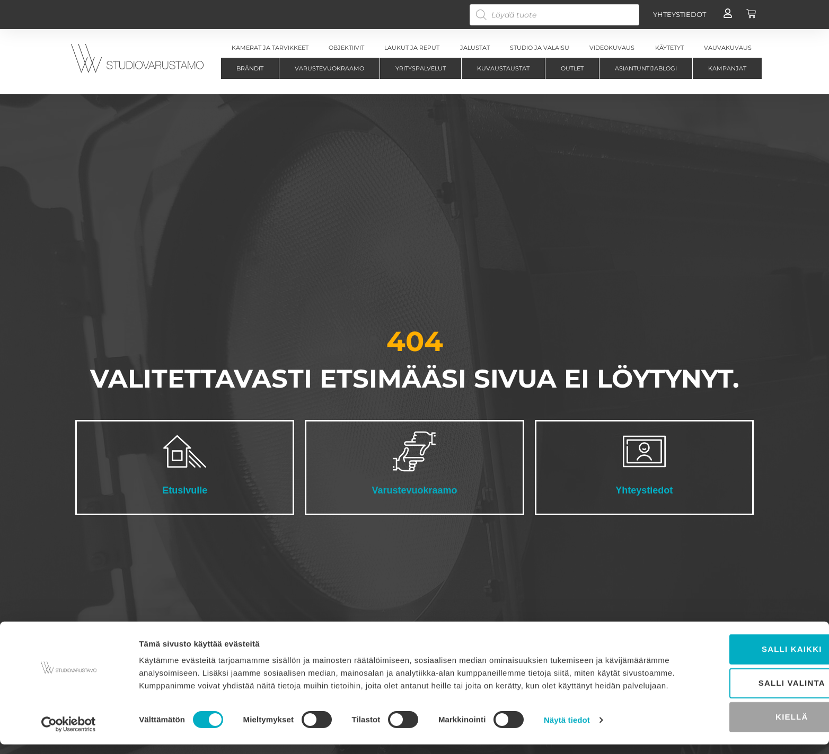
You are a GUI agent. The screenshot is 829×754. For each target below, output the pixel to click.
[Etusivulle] (184, 451)
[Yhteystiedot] (644, 451)
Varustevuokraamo (329, 68)
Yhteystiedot (644, 490)
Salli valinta (740, 683)
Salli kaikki (740, 649)
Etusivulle (184, 490)
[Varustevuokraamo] (414, 451)
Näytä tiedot (567, 733)
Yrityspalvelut (420, 68)
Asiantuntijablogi (646, 68)
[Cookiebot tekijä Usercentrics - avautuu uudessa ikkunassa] (68, 733)
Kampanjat (727, 68)
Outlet (572, 68)
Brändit (249, 68)
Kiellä (740, 717)
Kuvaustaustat (503, 68)
